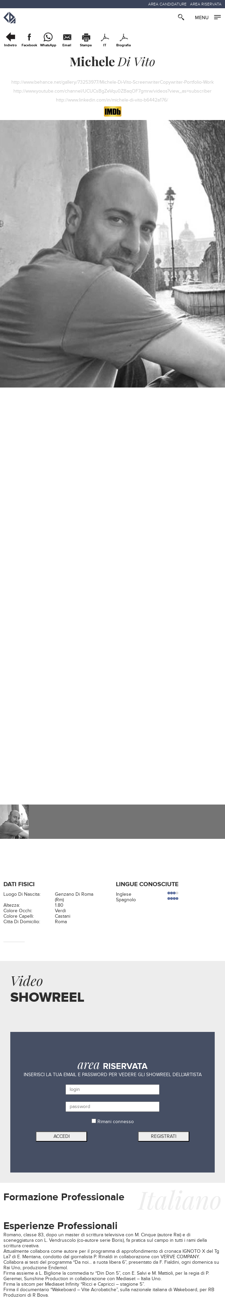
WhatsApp (48, 45)
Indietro (10, 45)
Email (66, 45)
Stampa (86, 45)
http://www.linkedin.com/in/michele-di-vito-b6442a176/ (112, 100)
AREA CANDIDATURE (167, 4)
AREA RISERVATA (206, 4)
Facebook (29, 45)
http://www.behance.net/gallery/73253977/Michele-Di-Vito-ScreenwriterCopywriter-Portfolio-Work (112, 82)
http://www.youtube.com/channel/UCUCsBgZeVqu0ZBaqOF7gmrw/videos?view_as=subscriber (112, 91)
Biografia (123, 45)
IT (104, 45)
